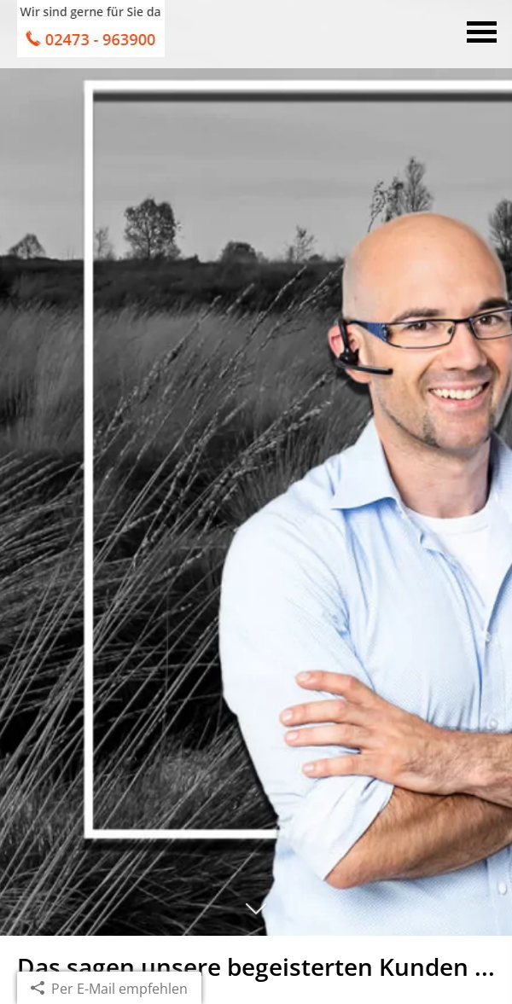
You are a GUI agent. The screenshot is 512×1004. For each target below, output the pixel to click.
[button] (256, 916)
